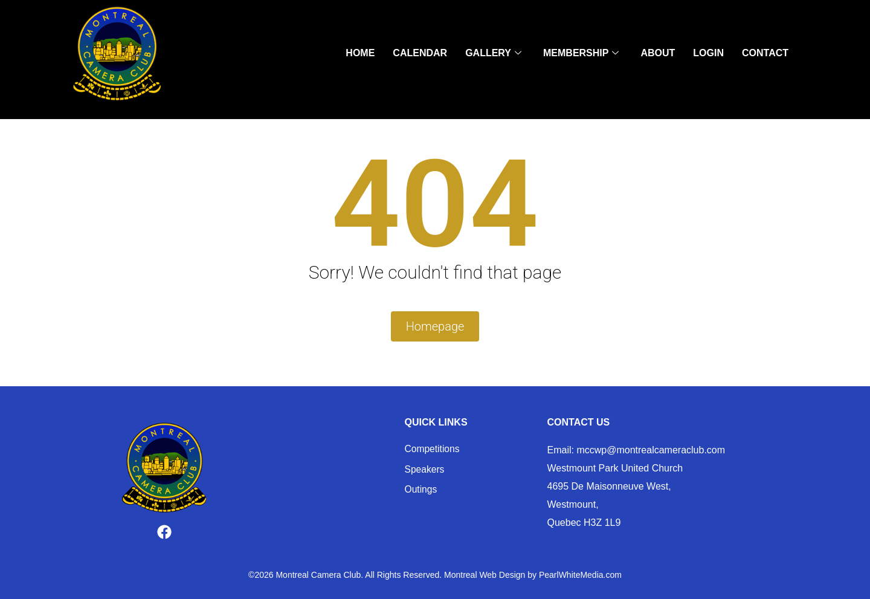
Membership (581, 55)
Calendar (420, 55)
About (657, 55)
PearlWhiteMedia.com (580, 575)
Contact (765, 55)
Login (708, 55)
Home (360, 55)
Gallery (493, 55)
